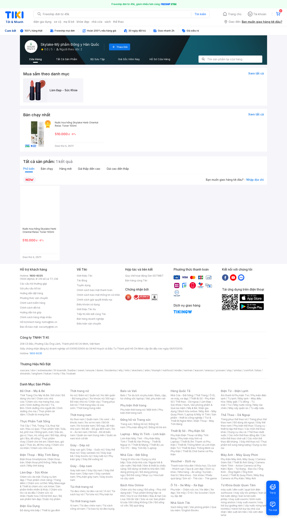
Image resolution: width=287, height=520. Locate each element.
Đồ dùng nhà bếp (30, 510)
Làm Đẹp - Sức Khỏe (34, 472)
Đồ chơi (55, 395)
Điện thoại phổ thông (38, 462)
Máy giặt (232, 401)
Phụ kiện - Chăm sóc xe (184, 489)
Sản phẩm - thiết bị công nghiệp (193, 416)
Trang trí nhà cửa (130, 459)
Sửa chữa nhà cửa (137, 462)
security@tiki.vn (48, 326)
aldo (147, 370)
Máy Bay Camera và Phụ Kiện (242, 477)
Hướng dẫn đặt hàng (31, 293)
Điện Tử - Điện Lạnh (234, 391)
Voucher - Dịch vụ (183, 461)
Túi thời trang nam (82, 501)
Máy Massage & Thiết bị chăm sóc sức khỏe (42, 485)
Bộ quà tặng (137, 505)
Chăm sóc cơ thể (37, 483)
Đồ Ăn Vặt (133, 499)
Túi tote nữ (91, 494)
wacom (199, 370)
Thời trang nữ (79, 391)
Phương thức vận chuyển (34, 298)
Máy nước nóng (242, 404)
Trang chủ (234, 14)
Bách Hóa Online (132, 485)
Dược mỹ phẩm (51, 499)
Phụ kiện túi (106, 494)
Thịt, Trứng (37, 425)
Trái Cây (24, 425)
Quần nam (92, 419)
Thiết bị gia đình (51, 510)
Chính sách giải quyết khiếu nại (94, 299)
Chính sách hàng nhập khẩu (36, 317)
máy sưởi (226, 489)
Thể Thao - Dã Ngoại (235, 415)
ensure (90, 370)
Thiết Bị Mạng (140, 444)
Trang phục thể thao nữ (234, 419)
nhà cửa (97, 21)
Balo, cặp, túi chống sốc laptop (143, 397)
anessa (209, 370)
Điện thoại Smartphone (33, 459)
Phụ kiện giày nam (87, 476)
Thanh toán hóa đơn (182, 465)
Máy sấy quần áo (238, 408)
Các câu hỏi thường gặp (33, 283)
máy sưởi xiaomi (246, 502)
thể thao (118, 21)
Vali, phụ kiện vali (155, 398)
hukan (47, 373)
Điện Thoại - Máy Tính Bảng (39, 454)
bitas (258, 370)
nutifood (168, 370)
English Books (190, 510)
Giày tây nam (94, 470)
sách (108, 21)
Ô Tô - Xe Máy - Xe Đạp (187, 485)
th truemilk (60, 370)
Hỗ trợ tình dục (48, 495)
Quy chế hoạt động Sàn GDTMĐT (144, 275)
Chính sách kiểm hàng (32, 302)
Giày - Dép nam (81, 466)
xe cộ (57, 21)
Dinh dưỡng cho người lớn (40, 408)
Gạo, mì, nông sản (38, 435)
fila (63, 373)
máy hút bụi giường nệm (242, 504)
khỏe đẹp (83, 21)
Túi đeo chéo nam (90, 505)
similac (238, 370)
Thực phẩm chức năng (39, 479)
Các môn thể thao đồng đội (243, 435)
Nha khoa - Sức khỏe (192, 475)
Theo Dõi (120, 47)
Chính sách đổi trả (30, 307)
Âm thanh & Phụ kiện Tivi (235, 395)
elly (121, 370)
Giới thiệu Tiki (84, 275)
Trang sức (126, 424)
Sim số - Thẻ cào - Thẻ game (200, 478)
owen (81, 370)
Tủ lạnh (232, 398)
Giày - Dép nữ (79, 445)
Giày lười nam (78, 470)
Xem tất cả (256, 73)
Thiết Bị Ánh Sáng (243, 462)
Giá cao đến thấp (118, 168)
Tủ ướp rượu (257, 408)
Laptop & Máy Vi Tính (197, 414)
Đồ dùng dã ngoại (244, 422)
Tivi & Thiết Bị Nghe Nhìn (191, 419)
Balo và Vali (128, 391)
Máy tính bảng (36, 465)
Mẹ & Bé (192, 408)
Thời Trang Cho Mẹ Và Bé (34, 395)
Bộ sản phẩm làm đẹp (41, 497)
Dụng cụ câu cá (237, 432)
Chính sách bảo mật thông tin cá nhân (98, 294)
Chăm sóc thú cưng (131, 489)
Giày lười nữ (100, 456)
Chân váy (94, 401)
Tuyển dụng (83, 285)
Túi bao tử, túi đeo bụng (100, 508)
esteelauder (45, 370)
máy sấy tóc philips (245, 492)
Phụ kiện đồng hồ (137, 427)
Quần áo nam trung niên (91, 435)
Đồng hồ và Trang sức (135, 419)
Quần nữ (94, 395)
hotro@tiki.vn (49, 322)
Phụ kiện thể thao (243, 425)
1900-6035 (36, 275)
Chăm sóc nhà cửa (41, 448)
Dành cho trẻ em (37, 441)
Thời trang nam (80, 415)
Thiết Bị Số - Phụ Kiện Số (187, 431)
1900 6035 (35, 353)
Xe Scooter (201, 492)
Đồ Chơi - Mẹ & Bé (32, 391)
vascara (24, 370)
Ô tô (190, 492)
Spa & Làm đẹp (195, 468)
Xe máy (181, 492)
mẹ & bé (69, 21)
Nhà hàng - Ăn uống (189, 471)
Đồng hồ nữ (140, 424)
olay (229, 370)
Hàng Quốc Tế (180, 391)
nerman (188, 370)
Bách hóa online (188, 411)
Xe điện (204, 489)
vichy (56, 373)
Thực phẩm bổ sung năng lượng (244, 443)
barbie (72, 370)
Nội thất (137, 465)
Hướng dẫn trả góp (30, 312)
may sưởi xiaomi (238, 499)
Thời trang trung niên (89, 408)
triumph (156, 370)
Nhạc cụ (147, 475)
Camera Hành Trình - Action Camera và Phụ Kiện (243, 465)
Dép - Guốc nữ (95, 449)
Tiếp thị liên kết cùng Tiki (91, 314)
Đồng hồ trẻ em (157, 427)
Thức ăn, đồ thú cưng (38, 444)
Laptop (152, 448)
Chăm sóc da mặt (30, 476)
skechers (137, 370)
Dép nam (88, 473)
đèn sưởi (238, 489)
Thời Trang (201, 395)
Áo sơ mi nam (92, 422)
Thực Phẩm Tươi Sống (35, 421)
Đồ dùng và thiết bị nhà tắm (143, 468)
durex (99, 370)
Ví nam (74, 505)
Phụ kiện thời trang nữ (132, 409)
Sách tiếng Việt (179, 507)
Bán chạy (47, 168)
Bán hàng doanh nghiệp (90, 318)
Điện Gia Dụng (30, 506)
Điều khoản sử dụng (88, 304)
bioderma (111, 370)
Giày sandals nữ (90, 452)
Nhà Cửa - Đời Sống (134, 454)
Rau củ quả (32, 428)
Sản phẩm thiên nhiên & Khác (40, 488)
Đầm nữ (83, 395)
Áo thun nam (77, 419)
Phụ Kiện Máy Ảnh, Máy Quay (237, 459)
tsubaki (71, 373)
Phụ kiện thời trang (133, 405)
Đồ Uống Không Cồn (141, 502)
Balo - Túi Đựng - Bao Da (242, 468)
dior (33, 370)
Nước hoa (33, 495)
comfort (248, 370)
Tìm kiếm (200, 14)
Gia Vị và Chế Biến (137, 495)
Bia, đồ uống (33, 438)
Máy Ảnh (251, 478)
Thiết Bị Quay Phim (241, 475)
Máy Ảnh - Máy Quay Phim (239, 454)
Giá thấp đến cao (89, 168)
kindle (178, 370)
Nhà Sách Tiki (180, 502)
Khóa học (201, 465)
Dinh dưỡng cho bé (38, 404)
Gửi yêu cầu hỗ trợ (30, 288)
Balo (123, 395)
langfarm (37, 373)
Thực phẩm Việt (50, 428)
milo (127, 370)
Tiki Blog (82, 280)
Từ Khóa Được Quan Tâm (238, 485)
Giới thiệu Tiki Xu (86, 309)
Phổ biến (28, 168)
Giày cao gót (77, 449)
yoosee (220, 370)
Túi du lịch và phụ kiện (140, 395)
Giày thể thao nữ (249, 441)
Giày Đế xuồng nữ (93, 459)
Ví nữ (107, 491)
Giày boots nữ (83, 456)
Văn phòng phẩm (199, 507)
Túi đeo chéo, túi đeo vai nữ (86, 491)
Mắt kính (152, 409)
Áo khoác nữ (97, 398)
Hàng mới (65, 168)
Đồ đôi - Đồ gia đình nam (96, 428)
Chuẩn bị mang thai (38, 414)
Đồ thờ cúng (134, 475)
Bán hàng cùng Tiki (136, 280)
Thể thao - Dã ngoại (187, 401)
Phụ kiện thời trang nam (141, 411)
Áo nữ (73, 395)
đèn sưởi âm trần (237, 511)
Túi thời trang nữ (81, 486)
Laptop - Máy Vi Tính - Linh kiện (142, 434)
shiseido (25, 373)
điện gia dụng (42, 21)
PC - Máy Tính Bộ (136, 448)
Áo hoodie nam (86, 425)
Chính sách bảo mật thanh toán (94, 290)
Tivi (229, 404)
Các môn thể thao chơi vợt (243, 437)
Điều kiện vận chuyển (89, 323)
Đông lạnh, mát (44, 432)
